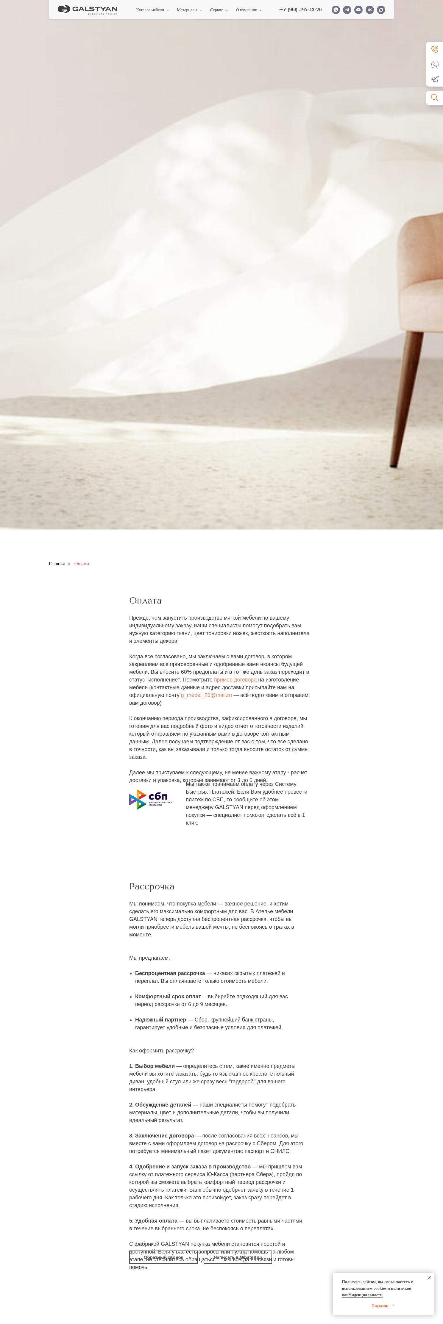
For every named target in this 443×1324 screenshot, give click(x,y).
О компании (247, 10)
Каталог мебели (150, 10)
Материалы (187, 10)
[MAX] (381, 10)
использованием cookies (364, 1288)
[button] (435, 49)
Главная (57, 563)
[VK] (370, 10)
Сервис (217, 10)
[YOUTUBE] (358, 10)
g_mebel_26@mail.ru (206, 695)
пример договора (235, 680)
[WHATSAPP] (336, 10)
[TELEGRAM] (347, 10)
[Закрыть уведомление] (430, 1277)
